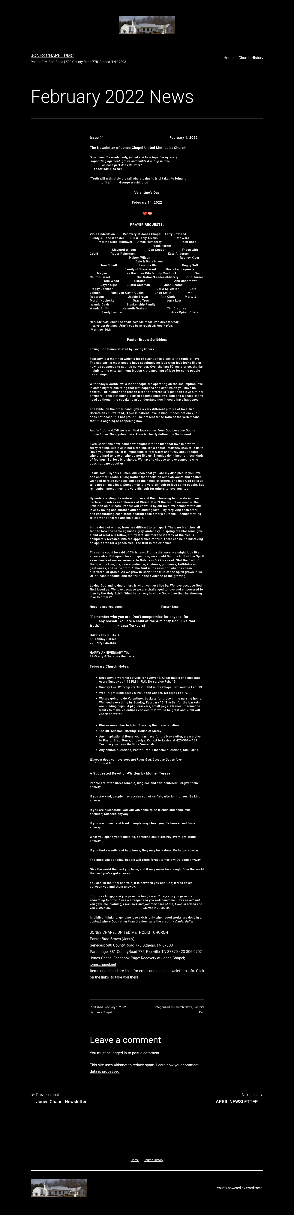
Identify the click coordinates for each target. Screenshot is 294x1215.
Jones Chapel (103, 1012)
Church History (250, 57)
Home (229, 57)
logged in (119, 1053)
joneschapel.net (103, 964)
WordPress (254, 1188)
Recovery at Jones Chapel (162, 958)
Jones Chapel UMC (52, 55)
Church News (183, 1007)
